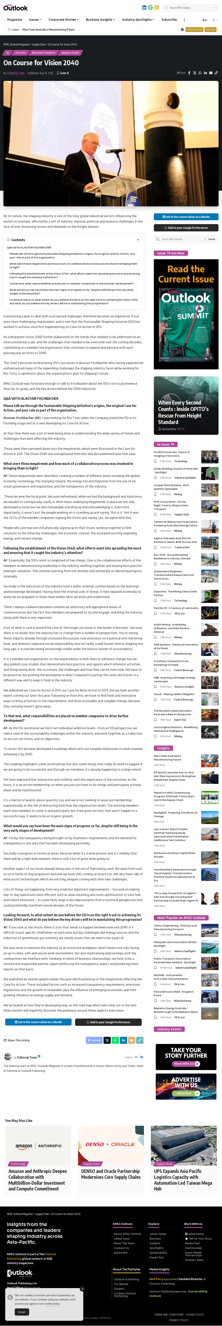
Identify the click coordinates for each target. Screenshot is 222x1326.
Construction (182, 547)
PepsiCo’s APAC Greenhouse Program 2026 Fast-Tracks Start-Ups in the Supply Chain (174, 796)
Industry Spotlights (185, 477)
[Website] (136, 1057)
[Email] (210, 73)
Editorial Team (15, 73)
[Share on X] (194, 73)
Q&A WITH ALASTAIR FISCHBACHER (29, 247)
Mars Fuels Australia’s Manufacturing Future (49, 29)
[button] (184, 20)
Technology (180, 461)
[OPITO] (171, 429)
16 (7, 52)
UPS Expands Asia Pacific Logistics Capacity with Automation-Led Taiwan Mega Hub (183, 1180)
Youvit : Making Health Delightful (174, 694)
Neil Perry (156, 1279)
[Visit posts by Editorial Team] (7, 1057)
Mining (178, 494)
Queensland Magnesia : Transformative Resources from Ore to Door (174, 575)
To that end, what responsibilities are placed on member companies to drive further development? (72, 283)
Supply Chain (70, 52)
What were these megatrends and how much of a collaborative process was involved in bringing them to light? (73, 265)
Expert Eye (180, 719)
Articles (20, 52)
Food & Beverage (183, 670)
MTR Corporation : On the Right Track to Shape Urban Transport (171, 505)
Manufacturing (182, 653)
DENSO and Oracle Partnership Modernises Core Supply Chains (110, 1174)
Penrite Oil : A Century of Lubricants (176, 608)
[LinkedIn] (144, 7)
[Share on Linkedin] (205, 73)
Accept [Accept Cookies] (21, 1312)
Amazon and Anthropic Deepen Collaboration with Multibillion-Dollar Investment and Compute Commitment (37, 1180)
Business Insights (43, 52)
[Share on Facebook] (189, 73)
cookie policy (52, 1304)
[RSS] (157, 7)
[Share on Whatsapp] (200, 73)
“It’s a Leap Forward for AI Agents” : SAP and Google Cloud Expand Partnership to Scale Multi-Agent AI (176, 897)
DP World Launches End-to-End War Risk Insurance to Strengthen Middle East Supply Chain (175, 776)
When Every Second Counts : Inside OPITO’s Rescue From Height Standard (183, 412)
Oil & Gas (179, 613)
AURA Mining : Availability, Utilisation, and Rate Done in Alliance (171, 628)
